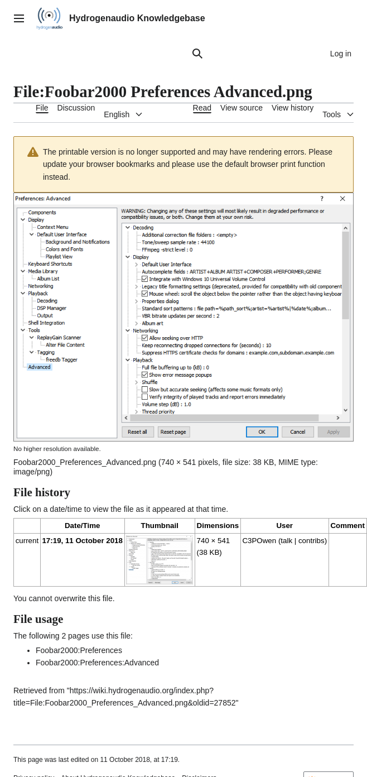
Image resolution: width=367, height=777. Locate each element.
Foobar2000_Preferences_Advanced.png (84, 462)
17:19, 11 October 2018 (82, 540)
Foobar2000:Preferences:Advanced (97, 662)
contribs (311, 540)
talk (286, 540)
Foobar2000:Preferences (79, 650)
